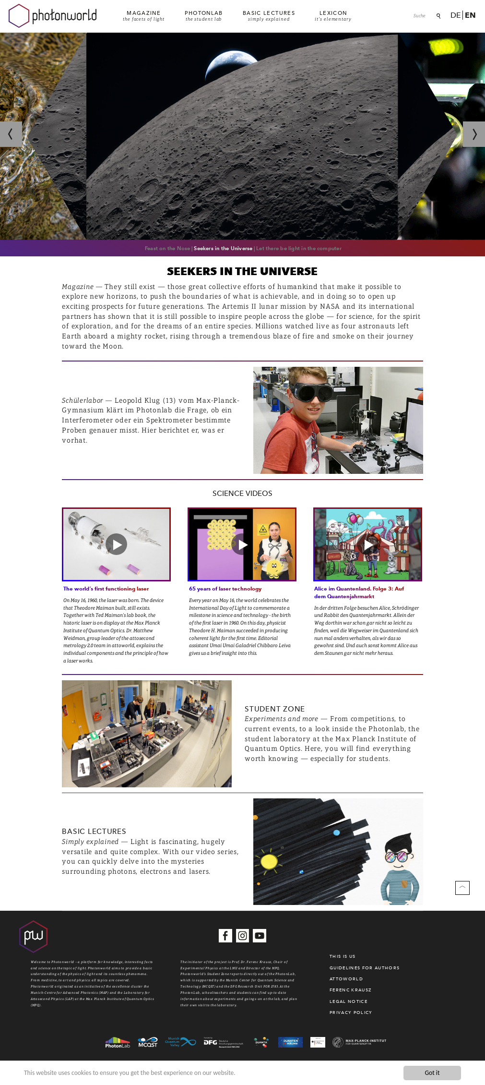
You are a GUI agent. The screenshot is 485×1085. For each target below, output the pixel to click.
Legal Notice (348, 1001)
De (455, 15)
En (470, 15)
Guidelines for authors (365, 968)
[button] (116, 544)
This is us (342, 956)
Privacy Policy (351, 1012)
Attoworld (346, 979)
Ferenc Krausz (350, 990)
